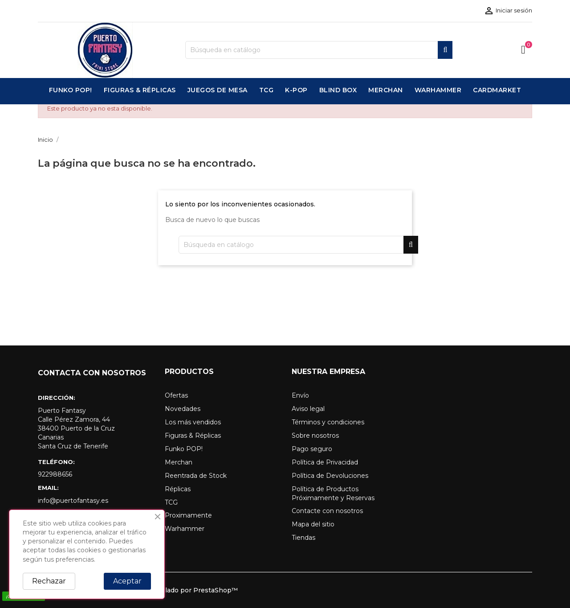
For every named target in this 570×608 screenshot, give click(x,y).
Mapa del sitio (313, 524)
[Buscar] (318, 50)
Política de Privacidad (325, 462)
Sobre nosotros (315, 435)
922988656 (55, 474)
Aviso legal (308, 409)
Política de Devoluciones (330, 476)
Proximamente (188, 515)
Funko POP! (184, 449)
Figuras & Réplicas (193, 435)
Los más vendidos (193, 422)
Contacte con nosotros (327, 511)
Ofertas (176, 395)
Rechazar (49, 581)
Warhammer (184, 529)
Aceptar (127, 581)
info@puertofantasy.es (73, 501)
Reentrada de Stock (196, 476)
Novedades (182, 409)
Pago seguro (312, 449)
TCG (171, 502)
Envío (300, 395)
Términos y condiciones (328, 422)
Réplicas (178, 489)
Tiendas (303, 538)
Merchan (178, 462)
